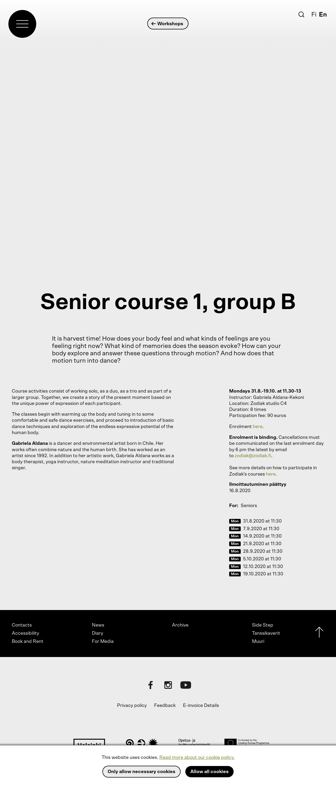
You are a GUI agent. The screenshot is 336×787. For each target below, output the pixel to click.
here (257, 426)
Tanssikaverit (266, 633)
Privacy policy (132, 705)
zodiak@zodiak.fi (253, 456)
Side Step (262, 625)
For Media (103, 641)
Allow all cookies (209, 771)
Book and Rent (27, 641)
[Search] (301, 14)
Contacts (22, 625)
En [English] (323, 15)
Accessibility (25, 633)
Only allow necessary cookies (141, 771)
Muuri (258, 641)
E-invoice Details (201, 705)
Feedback (165, 705)
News (98, 625)
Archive (180, 625)
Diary (97, 633)
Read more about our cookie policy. (197, 757)
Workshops (167, 23)
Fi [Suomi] (314, 15)
